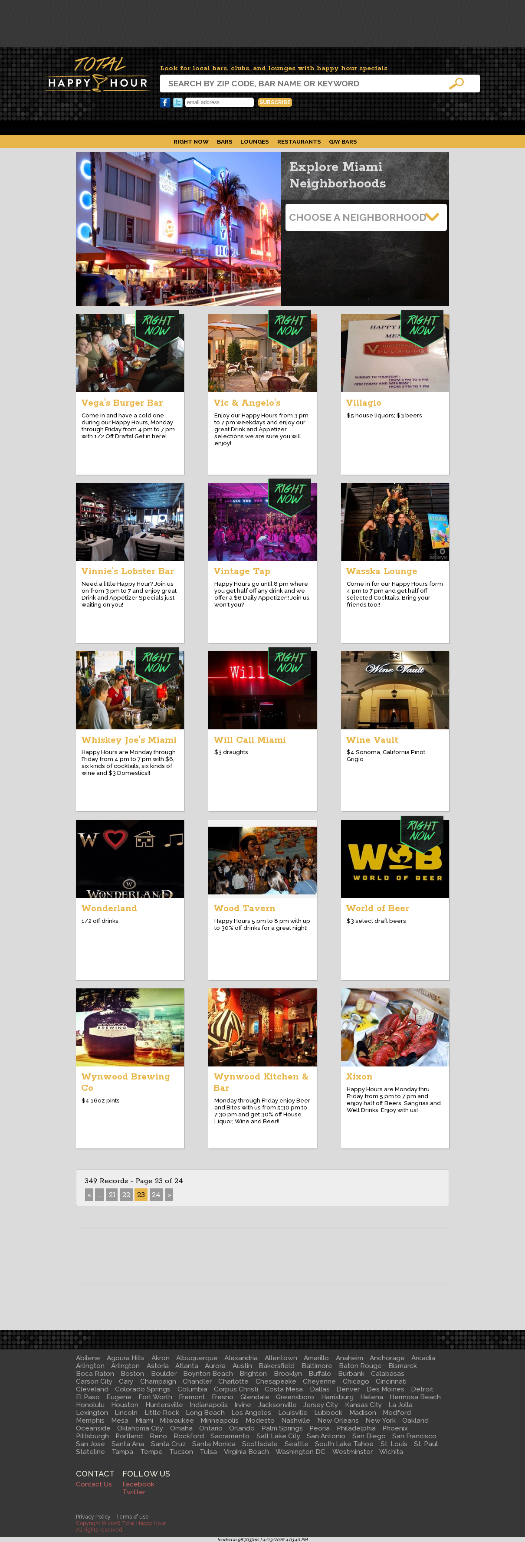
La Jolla (400, 1405)
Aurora (215, 1366)
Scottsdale (260, 1444)
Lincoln (126, 1413)
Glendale (254, 1397)
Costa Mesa (284, 1389)
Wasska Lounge (381, 571)
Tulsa (208, 1452)
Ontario (211, 1428)
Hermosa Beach (415, 1397)
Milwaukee (177, 1420)
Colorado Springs (143, 1389)
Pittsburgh (92, 1436)
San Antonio (326, 1436)
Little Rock (161, 1413)
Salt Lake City (278, 1436)
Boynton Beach (208, 1374)
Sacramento (229, 1436)
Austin (242, 1366)
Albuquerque (197, 1358)
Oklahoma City (140, 1428)
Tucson (181, 1452)
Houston (124, 1405)
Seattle (296, 1444)
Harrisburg (337, 1397)
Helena (371, 1397)
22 (126, 1195)
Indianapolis (209, 1405)
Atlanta (186, 1366)
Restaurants (299, 141)
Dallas (320, 1389)
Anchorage (387, 1358)
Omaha (181, 1428)
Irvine (242, 1405)
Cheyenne (319, 1381)
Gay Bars (343, 141)
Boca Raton (95, 1374)
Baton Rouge (360, 1366)
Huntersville (164, 1405)
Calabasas (387, 1374)
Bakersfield (277, 1366)
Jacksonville (277, 1405)
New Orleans (338, 1420)
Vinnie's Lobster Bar (127, 571)
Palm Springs (282, 1428)
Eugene (118, 1397)
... (100, 1195)
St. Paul (426, 1444)
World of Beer (377, 908)
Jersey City (320, 1405)
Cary (126, 1381)
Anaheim (349, 1358)
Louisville (293, 1413)
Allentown (281, 1358)
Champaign (158, 1381)
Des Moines (385, 1389)
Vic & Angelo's (246, 403)
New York (380, 1420)
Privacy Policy (93, 1516)
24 (156, 1195)
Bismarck (402, 1366)
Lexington (92, 1413)
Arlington (90, 1366)
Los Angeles (251, 1413)
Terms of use (132, 1516)
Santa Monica (214, 1444)
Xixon (359, 1077)
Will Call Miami (249, 740)
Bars (225, 141)
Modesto (260, 1420)
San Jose (90, 1444)
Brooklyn (288, 1374)
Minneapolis (219, 1420)
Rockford (189, 1436)
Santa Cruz (168, 1444)
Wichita (391, 1452)
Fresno (222, 1397)
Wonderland (109, 908)
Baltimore (317, 1366)
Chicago (356, 1381)
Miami (144, 1420)
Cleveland (92, 1389)
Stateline (90, 1452)
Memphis (90, 1420)
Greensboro (295, 1397)
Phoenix (395, 1428)
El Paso (88, 1397)
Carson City (94, 1381)
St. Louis (394, 1444)
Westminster (352, 1452)
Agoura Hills (125, 1358)
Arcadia (423, 1358)
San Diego (369, 1436)
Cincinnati (391, 1381)
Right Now (191, 141)
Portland (129, 1436)
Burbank (351, 1374)
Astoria (158, 1366)
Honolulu (90, 1405)
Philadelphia (356, 1428)
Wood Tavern (244, 908)
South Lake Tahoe (344, 1444)
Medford (397, 1413)
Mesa (119, 1420)
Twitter (178, 103)
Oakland (415, 1420)
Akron (160, 1358)
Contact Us (94, 1484)
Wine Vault (372, 740)
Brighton (253, 1374)
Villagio (363, 403)
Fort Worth (155, 1397)
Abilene (88, 1358)
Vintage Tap (241, 571)
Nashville (295, 1420)
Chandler (197, 1381)
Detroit (422, 1389)
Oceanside (93, 1428)
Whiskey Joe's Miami (129, 740)
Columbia (192, 1389)
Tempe (151, 1452)
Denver (348, 1389)
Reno (158, 1436)
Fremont (192, 1397)
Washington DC (300, 1452)
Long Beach (205, 1413)
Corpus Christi (236, 1389)
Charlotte (233, 1381)
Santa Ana (128, 1444)
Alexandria (241, 1358)
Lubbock (328, 1413)
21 (112, 1195)
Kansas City (363, 1405)
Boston (132, 1374)
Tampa (122, 1452)
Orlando (242, 1428)
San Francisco (414, 1436)
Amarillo (316, 1358)
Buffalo (319, 1374)
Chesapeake (276, 1381)
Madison (362, 1413)
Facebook (165, 103)
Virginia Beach (246, 1452)
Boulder (164, 1374)
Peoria (319, 1428)
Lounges (254, 141)
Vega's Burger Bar (122, 403)
